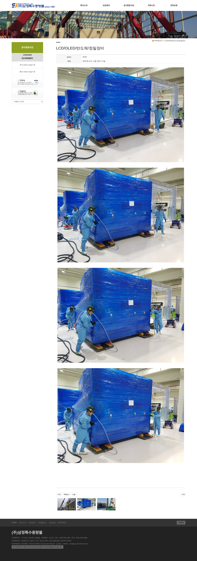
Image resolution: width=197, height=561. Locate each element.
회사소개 (83, 5)
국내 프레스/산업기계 (27, 65)
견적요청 (173, 5)
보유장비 (106, 5)
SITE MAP (62, 523)
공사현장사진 (129, 5)
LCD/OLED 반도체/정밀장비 (27, 56)
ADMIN (181, 523)
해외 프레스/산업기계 (27, 72)
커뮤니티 (151, 5)
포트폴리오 (42, 523)
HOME (14, 523)
